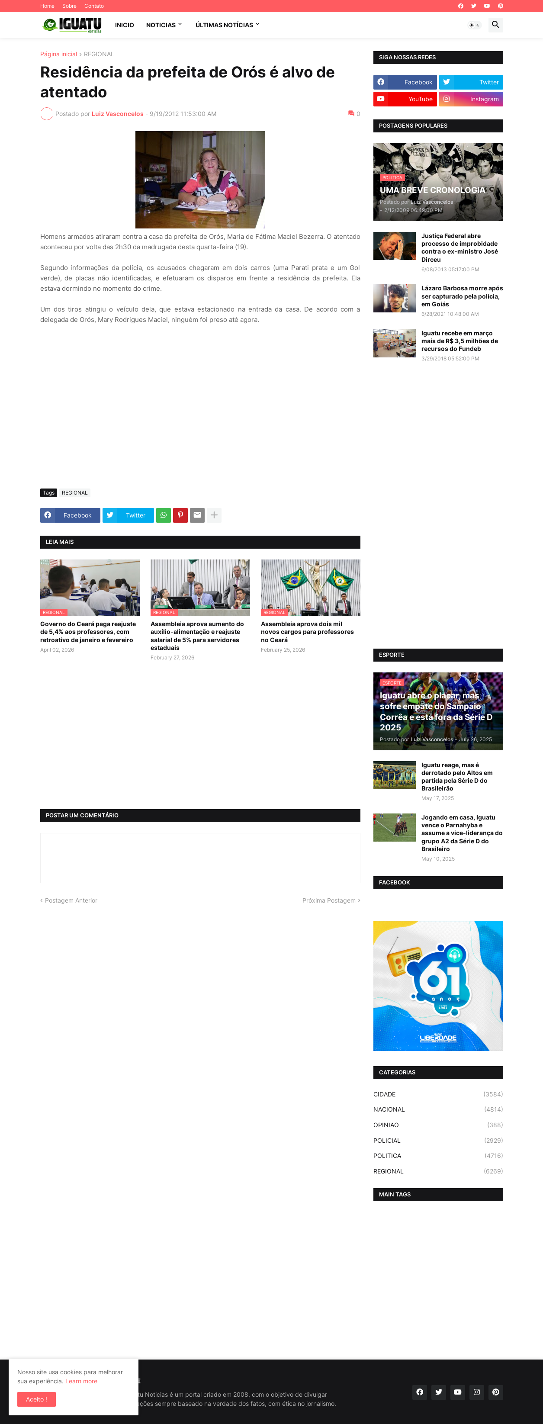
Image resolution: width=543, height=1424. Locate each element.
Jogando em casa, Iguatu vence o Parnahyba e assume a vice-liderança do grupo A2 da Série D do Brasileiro (462, 832)
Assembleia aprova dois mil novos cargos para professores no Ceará (307, 631)
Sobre (69, 6)
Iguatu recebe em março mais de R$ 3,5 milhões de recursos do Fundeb (459, 340)
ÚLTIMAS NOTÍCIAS (224, 25)
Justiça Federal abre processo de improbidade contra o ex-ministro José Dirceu (459, 247)
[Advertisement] (200, 417)
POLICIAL (438, 1140)
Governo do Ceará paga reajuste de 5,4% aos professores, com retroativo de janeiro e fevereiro (88, 631)
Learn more (81, 1381)
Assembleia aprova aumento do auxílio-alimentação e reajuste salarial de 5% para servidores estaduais (197, 635)
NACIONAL (438, 1109)
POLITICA (438, 1155)
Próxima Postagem (329, 900)
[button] (474, 25)
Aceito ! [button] (36, 1399)
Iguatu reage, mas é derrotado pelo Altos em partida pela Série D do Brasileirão (457, 776)
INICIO (124, 25)
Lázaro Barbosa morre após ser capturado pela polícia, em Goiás (462, 295)
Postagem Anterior (71, 900)
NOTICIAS (161, 25)
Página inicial (58, 54)
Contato (94, 6)
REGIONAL (99, 54)
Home (47, 6)
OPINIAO (438, 1125)
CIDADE (438, 1094)
